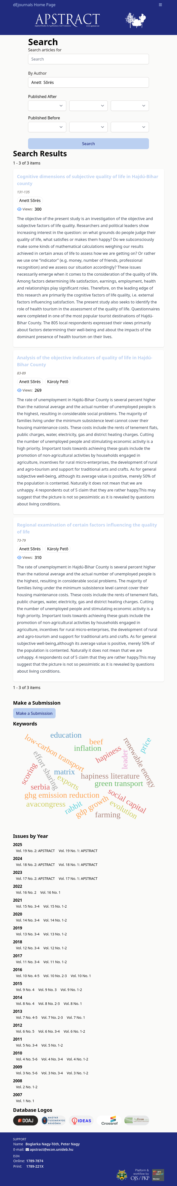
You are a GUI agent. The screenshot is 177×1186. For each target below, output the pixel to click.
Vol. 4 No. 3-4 (52, 1059)
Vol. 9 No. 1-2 (71, 989)
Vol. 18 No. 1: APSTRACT (78, 864)
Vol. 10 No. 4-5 (27, 975)
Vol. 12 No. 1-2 (55, 948)
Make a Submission (34, 713)
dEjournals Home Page (34, 4)
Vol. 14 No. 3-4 (27, 920)
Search (88, 143)
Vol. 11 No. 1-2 (55, 961)
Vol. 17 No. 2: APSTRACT (35, 878)
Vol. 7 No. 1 (76, 1017)
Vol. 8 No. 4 (25, 1003)
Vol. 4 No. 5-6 (26, 1059)
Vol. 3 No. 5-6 (26, 1073)
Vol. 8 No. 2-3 (49, 1003)
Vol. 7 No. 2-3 (52, 1017)
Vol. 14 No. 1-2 (55, 920)
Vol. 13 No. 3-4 (27, 934)
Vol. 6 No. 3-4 (49, 1031)
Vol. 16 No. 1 (50, 892)
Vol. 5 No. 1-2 (52, 1045)
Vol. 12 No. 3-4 (27, 948)
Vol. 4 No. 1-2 (77, 1059)
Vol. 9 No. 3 (47, 989)
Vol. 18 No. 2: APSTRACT (35, 864)
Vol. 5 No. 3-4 (26, 1045)
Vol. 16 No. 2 (26, 892)
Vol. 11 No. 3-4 (27, 961)
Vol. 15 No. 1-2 (55, 906)
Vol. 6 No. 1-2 (74, 1031)
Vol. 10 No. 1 (81, 975)
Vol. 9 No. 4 (25, 989)
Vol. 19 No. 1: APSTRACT (78, 850)
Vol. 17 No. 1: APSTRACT (78, 878)
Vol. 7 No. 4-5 (26, 1017)
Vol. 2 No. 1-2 (26, 1087)
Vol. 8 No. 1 (73, 1003)
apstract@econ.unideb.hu (51, 1149)
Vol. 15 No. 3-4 (27, 906)
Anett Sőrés (30, 200)
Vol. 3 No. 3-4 (52, 1073)
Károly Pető (57, 381)
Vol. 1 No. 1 (25, 1100)
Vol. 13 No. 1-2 (55, 934)
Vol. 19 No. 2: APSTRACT (35, 850)
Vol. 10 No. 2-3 (55, 975)
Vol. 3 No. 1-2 (77, 1073)
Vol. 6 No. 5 (25, 1031)
